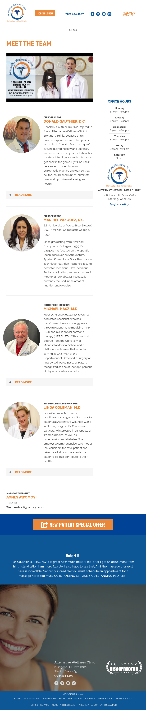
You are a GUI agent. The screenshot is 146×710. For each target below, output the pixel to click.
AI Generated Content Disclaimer (98, 705)
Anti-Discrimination (54, 698)
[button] (49, 195)
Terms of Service (39, 705)
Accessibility (31, 698)
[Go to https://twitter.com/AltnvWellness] (98, 14)
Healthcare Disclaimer (81, 698)
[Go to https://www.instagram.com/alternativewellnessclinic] (109, 14)
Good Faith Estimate (63, 705)
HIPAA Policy (105, 698)
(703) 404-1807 (74, 14)
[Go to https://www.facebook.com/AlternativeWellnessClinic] (92, 14)
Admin (17, 698)
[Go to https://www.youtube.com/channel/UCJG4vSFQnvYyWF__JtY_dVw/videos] (103, 14)
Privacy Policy (123, 698)
